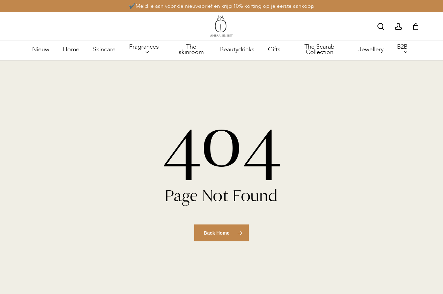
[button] (430, 3)
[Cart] (415, 26)
